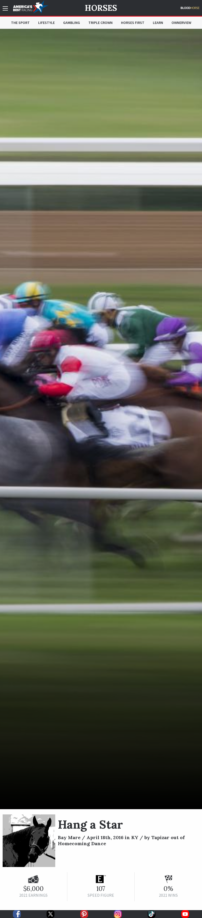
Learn (158, 22)
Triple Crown (100, 22)
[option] (101, 419)
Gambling (71, 22)
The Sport (20, 22)
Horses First (132, 22)
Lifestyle (46, 22)
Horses (101, 8)
